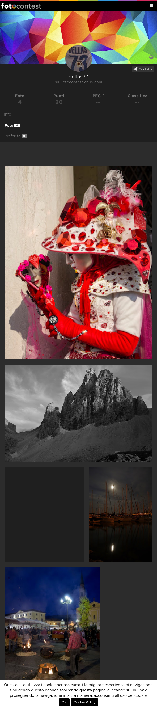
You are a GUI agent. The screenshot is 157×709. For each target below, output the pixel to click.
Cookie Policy (84, 702)
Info (7, 114)
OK (64, 702)
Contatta (143, 69)
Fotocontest (21, 6)
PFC (98, 96)
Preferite (16, 136)
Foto (12, 125)
